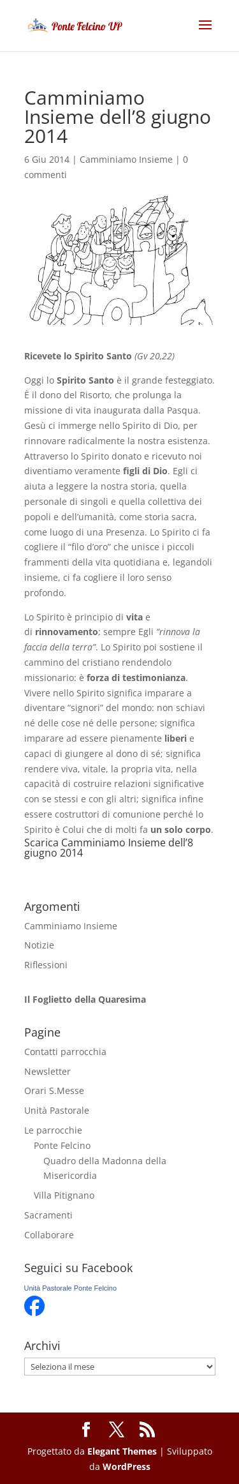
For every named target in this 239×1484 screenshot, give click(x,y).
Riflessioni (46, 965)
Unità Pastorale (56, 1110)
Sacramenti (48, 1215)
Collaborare (49, 1235)
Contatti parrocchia (65, 1052)
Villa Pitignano (64, 1195)
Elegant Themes (122, 1451)
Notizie (39, 945)
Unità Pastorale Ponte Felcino (70, 1288)
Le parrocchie (53, 1130)
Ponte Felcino (62, 1145)
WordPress (126, 1466)
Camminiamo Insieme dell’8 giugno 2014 (108, 848)
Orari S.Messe (54, 1090)
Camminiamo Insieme (126, 159)
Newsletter (47, 1071)
